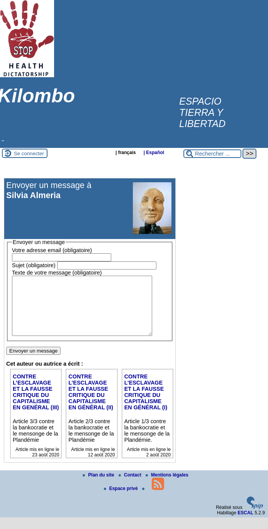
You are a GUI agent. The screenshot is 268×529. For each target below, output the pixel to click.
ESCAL (245, 524)
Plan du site (99, 486)
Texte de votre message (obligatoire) (57, 273)
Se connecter (29, 153)
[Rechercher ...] (212, 153)
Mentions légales (167, 486)
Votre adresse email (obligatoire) (52, 250)
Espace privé (121, 500)
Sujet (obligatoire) (34, 265)
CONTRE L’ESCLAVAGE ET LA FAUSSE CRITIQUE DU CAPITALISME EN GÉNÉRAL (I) (146, 403)
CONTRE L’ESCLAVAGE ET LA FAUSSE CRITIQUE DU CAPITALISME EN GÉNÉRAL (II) (90, 403)
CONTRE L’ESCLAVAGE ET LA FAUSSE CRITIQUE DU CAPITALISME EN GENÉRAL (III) (36, 403)
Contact (130, 486)
